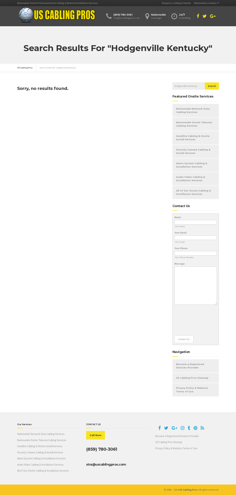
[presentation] (188, 320)
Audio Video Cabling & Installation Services (190, 179)
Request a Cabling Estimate (176, 3)
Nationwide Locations (205, 3)
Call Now (95, 435)
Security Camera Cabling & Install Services (193, 151)
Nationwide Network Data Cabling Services (193, 110)
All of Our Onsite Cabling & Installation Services (193, 192)
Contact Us (184, 339)
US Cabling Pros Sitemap (192, 377)
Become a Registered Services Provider (190, 366)
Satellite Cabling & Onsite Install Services (192, 138)
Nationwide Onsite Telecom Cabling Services (194, 124)
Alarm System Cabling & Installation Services (191, 165)
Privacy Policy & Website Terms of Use (192, 389)
